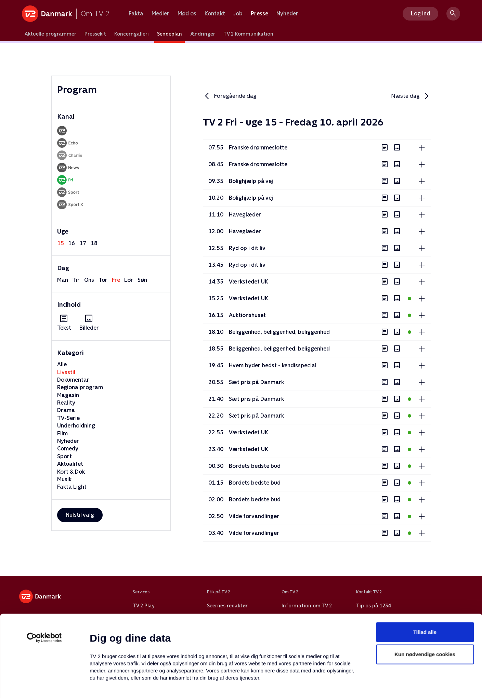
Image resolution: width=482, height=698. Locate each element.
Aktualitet (70, 464)
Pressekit (95, 34)
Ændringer (202, 34)
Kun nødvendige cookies (424, 607)
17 (82, 243)
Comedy (67, 448)
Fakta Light (72, 487)
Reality (66, 402)
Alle (62, 364)
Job (238, 14)
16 (71, 243)
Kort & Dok (71, 472)
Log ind (420, 13)
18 (94, 243)
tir (76, 280)
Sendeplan (169, 34)
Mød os (187, 14)
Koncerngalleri (131, 34)
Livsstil (66, 372)
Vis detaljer (332, 684)
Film (62, 433)
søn (142, 280)
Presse (259, 14)
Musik (64, 479)
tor (103, 280)
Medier (160, 14)
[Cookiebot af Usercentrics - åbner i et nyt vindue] (44, 590)
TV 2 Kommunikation (248, 34)
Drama (66, 410)
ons (89, 280)
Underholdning (76, 425)
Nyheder (287, 14)
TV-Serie (68, 418)
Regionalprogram (80, 387)
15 (60, 243)
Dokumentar (73, 380)
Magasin (68, 395)
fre (116, 280)
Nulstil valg (80, 515)
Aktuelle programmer (50, 34)
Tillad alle (425, 585)
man (62, 280)
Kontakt (215, 14)
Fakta (136, 14)
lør (128, 280)
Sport (64, 456)
